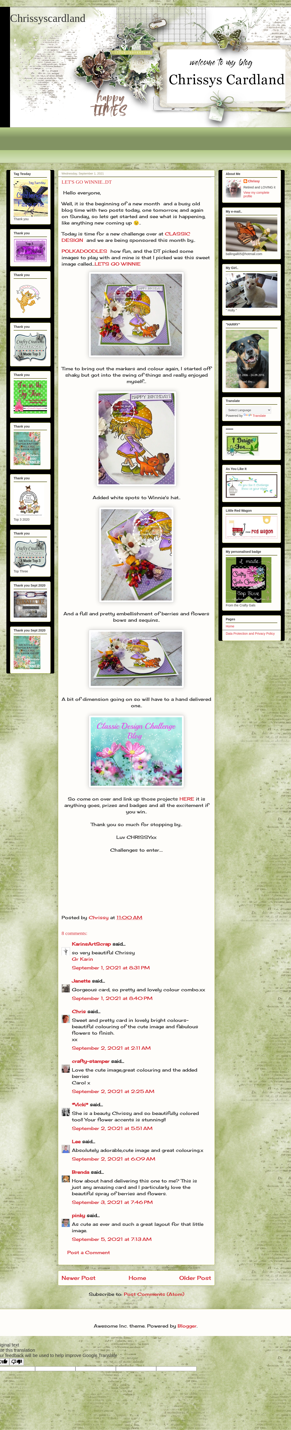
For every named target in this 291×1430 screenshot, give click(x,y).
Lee (76, 1141)
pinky (78, 1215)
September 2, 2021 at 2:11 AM (111, 1048)
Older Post (195, 1277)
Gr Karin (82, 959)
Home (137, 1277)
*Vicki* (80, 1104)
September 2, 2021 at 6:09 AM (113, 1159)
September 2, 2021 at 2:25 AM (113, 1091)
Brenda (80, 1172)
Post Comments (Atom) (154, 1294)
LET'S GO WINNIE (118, 264)
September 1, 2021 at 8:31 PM (111, 968)
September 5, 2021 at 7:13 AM (112, 1239)
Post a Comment (88, 1252)
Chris (79, 1011)
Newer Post (79, 1277)
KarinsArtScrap (91, 944)
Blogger (187, 1326)
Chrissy (254, 181)
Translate (255, 416)
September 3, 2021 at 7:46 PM (112, 1202)
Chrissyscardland (48, 18)
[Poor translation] (16, 1362)
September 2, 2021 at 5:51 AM (112, 1128)
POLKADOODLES (84, 251)
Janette (81, 981)
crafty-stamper (90, 1061)
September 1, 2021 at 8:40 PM (112, 998)
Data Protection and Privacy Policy (250, 633)
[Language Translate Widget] (248, 410)
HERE (186, 799)
